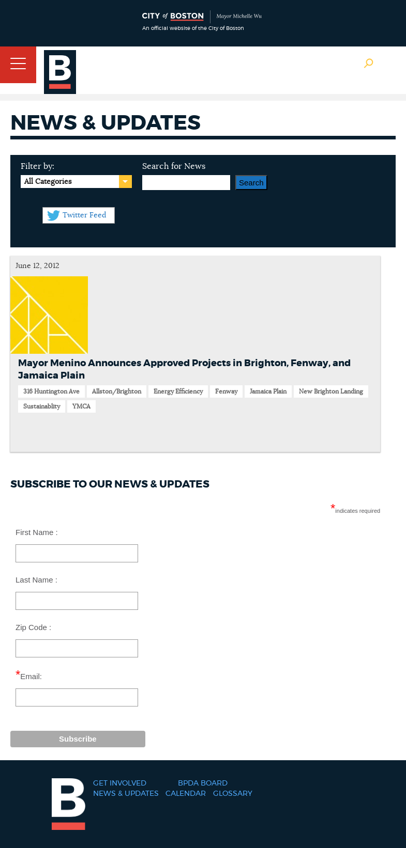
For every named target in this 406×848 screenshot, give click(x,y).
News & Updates (126, 793)
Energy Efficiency (178, 391)
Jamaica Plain (268, 391)
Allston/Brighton (116, 391)
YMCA (81, 406)
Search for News (173, 166)
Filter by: (37, 166)
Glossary (232, 793)
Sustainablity (41, 406)
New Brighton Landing (331, 391)
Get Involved (119, 783)
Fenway (226, 391)
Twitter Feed (84, 215)
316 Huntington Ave (51, 391)
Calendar (186, 793)
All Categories (47, 181)
